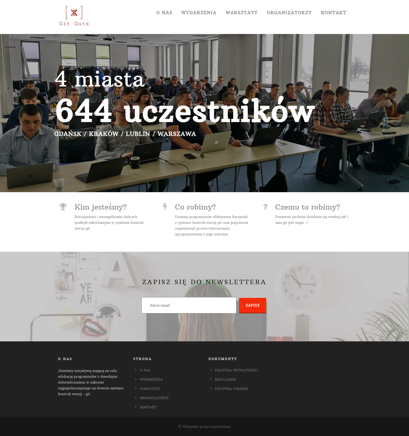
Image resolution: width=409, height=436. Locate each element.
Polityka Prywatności (236, 370)
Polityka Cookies (231, 389)
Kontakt (333, 12)
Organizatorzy (289, 12)
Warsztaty (242, 12)
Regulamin (225, 379)
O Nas (164, 12)
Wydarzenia (199, 12)
